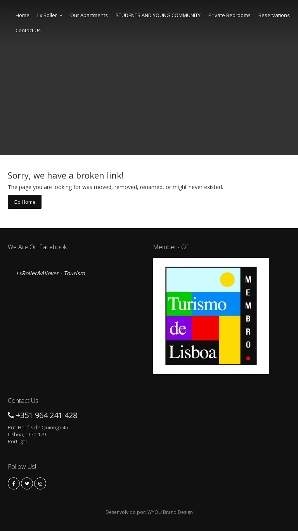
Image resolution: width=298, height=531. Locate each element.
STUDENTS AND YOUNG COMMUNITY (158, 15)
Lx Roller (49, 15)
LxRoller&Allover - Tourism (50, 273)
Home (22, 15)
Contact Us (28, 30)
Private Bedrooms (229, 15)
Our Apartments (89, 15)
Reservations (274, 15)
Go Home (25, 201)
